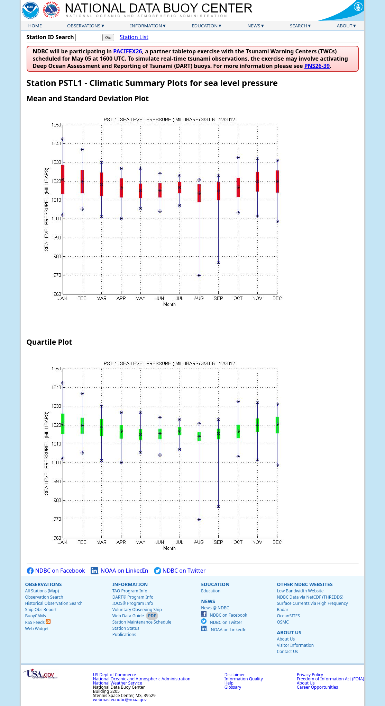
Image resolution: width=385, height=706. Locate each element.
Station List (134, 37)
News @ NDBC (215, 608)
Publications (124, 634)
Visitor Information (295, 645)
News (253, 26)
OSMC (282, 622)
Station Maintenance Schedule (142, 622)
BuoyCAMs (35, 616)
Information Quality (243, 679)
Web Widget (37, 629)
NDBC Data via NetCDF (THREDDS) (310, 597)
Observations (83, 26)
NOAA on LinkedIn (119, 570)
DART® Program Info (133, 597)
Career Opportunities (317, 687)
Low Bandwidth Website (300, 591)
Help (228, 683)
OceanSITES (288, 616)
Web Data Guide (128, 616)
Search (298, 26)
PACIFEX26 (127, 51)
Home (35, 26)
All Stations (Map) (42, 591)
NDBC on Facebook (56, 570)
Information (146, 26)
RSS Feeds (38, 622)
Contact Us (287, 651)
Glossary (232, 687)
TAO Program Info (129, 591)
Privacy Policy (310, 675)
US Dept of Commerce (114, 675)
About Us (289, 632)
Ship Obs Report (41, 609)
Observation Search (44, 597)
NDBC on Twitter (180, 570)
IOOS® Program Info (132, 603)
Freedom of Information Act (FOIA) (330, 679)
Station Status (125, 628)
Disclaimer (234, 675)
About (344, 26)
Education (205, 26)
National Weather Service (117, 683)
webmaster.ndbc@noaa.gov (120, 700)
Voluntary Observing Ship (137, 609)
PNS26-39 (317, 66)
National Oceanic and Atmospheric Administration (142, 679)
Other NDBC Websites (304, 584)
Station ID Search (50, 37)
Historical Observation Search (54, 603)
